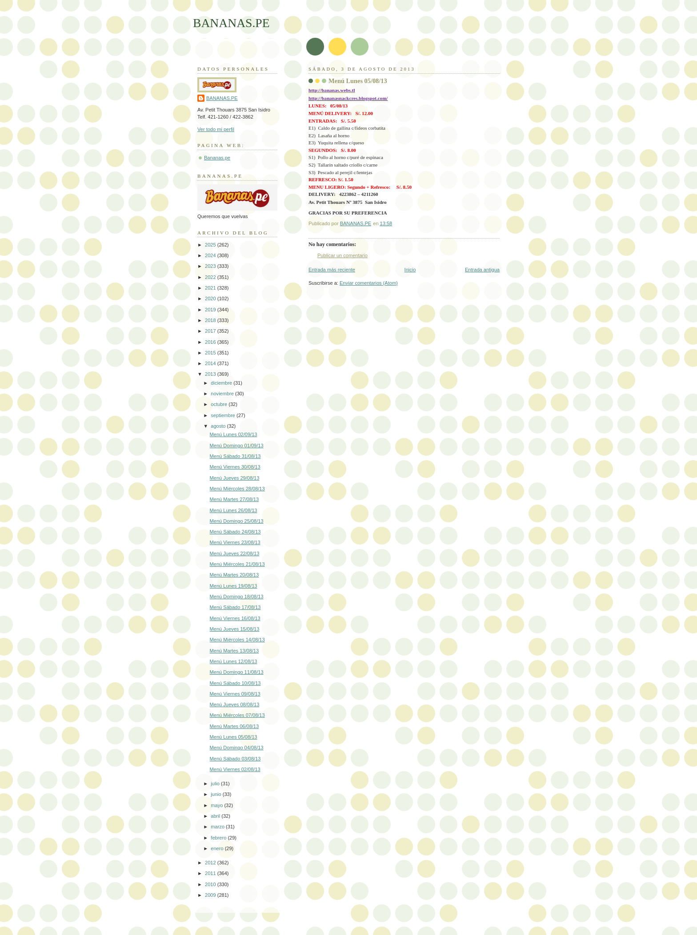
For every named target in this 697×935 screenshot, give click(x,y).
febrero (219, 837)
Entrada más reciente (331, 269)
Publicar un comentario (342, 255)
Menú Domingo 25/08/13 (237, 521)
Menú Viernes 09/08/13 (235, 693)
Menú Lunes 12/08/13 (233, 661)
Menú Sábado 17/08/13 (235, 607)
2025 (211, 244)
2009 (211, 895)
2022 (211, 277)
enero (217, 848)
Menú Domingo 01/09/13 (237, 445)
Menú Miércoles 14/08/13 (237, 639)
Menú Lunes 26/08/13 (233, 510)
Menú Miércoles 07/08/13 (237, 715)
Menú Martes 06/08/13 (234, 726)
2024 (211, 255)
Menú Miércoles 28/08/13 (237, 488)
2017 (211, 331)
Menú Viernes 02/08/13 (235, 769)
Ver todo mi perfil (215, 129)
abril (216, 816)
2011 (211, 873)
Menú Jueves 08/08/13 (235, 704)
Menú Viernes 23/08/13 (235, 542)
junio (216, 794)
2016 (211, 342)
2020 (211, 298)
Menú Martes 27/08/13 (234, 499)
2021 (211, 287)
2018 (211, 320)
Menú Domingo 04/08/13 (237, 747)
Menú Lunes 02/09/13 (233, 434)
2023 (211, 266)
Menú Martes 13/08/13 (234, 650)
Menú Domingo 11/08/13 (237, 672)
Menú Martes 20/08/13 (234, 574)
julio (216, 783)
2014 (211, 363)
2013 (211, 374)
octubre (219, 404)
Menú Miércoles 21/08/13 (237, 564)
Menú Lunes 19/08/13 (233, 586)
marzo (218, 826)
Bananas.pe (217, 157)
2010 (211, 884)
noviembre (223, 393)
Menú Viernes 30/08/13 (235, 466)
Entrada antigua (482, 269)
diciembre (222, 383)
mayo (217, 805)
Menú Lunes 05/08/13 (233, 737)
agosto (219, 426)
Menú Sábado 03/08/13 (235, 758)
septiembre (223, 415)
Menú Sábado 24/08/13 (235, 531)
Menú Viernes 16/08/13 (235, 618)
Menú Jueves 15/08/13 (235, 629)
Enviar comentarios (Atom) (369, 283)
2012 (211, 862)
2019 (211, 309)
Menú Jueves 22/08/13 (235, 553)
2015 (211, 352)
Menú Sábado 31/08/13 (235, 456)
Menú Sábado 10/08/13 (235, 683)
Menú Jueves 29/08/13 (235, 478)
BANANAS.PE (231, 23)
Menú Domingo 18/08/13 (237, 596)
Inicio (410, 269)
